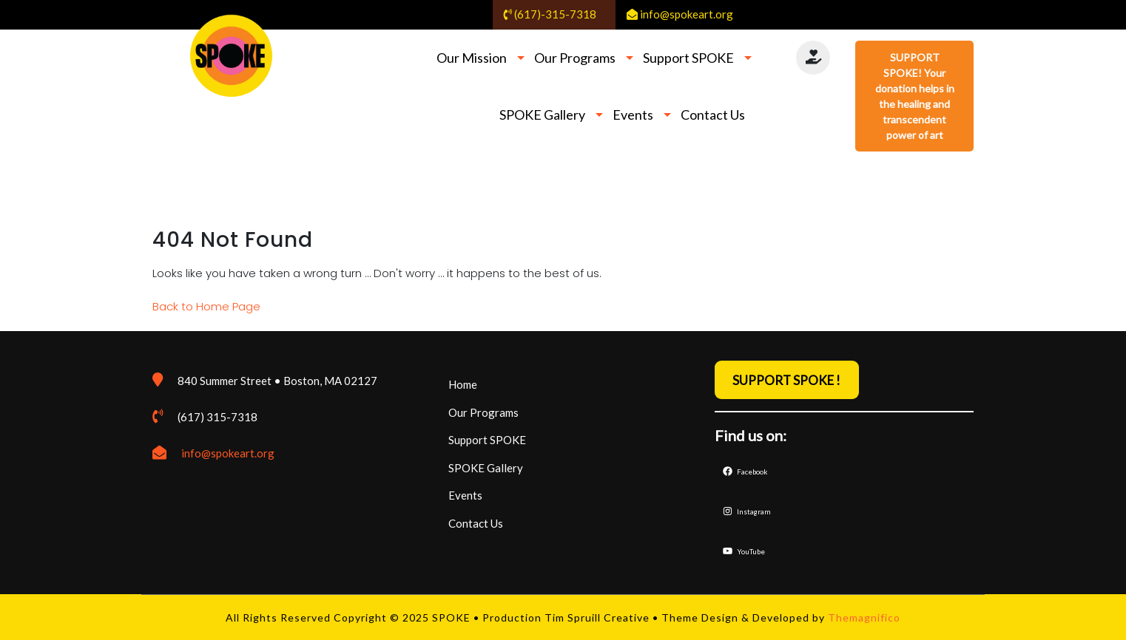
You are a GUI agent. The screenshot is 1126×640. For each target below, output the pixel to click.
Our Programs (575, 58)
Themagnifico (862, 617)
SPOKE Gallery (542, 114)
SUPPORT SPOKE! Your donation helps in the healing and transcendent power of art (914, 96)
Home (462, 384)
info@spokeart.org (227, 453)
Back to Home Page (206, 306)
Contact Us (713, 114)
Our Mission (471, 58)
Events (633, 114)
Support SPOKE (688, 58)
